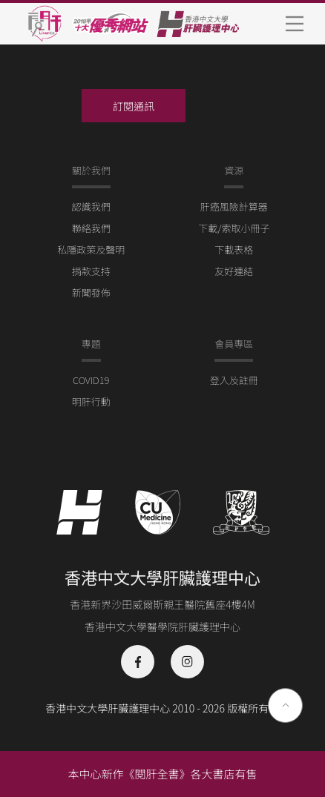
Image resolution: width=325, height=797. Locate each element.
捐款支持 (91, 271)
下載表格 (233, 249)
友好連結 (233, 271)
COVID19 (91, 380)
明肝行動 (91, 401)
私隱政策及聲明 (91, 249)
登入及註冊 (234, 380)
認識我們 (91, 206)
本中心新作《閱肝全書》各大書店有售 (162, 773)
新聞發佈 (91, 292)
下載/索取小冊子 (233, 228)
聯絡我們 (91, 228)
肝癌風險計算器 (234, 206)
